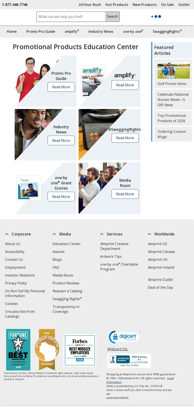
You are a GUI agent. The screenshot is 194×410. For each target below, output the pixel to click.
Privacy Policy (16, 284)
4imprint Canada (161, 251)
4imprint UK (157, 259)
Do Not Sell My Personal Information (25, 294)
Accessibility (14, 251)
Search (112, 16)
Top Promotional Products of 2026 (172, 118)
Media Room (63, 275)
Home (12, 31)
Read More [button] (62, 88)
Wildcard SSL (117, 351)
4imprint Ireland (161, 267)
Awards (59, 251)
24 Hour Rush (90, 4)
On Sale (167, 4)
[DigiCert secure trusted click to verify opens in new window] (125, 338)
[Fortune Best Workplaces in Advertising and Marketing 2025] (18, 350)
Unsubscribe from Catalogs (20, 314)
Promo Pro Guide (40, 31)
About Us (12, 243)
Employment (15, 267)
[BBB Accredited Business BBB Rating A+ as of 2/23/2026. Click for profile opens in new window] (129, 361)
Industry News (101, 31)
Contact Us (14, 259)
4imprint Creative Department (114, 246)
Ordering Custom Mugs (172, 134)
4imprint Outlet (160, 279)
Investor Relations (20, 276)
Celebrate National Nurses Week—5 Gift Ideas (173, 99)
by (134, 31)
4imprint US (157, 243)
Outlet (185, 4)
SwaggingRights (167, 31)
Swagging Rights (67, 298)
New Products (145, 4)
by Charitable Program (119, 267)
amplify (72, 31)
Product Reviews (66, 283)
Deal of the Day (160, 287)
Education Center (67, 243)
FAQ (56, 267)
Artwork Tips (111, 256)
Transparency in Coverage (67, 309)
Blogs (57, 259)
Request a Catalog (67, 291)
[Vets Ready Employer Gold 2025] (47, 350)
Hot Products (116, 4)
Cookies (12, 304)
